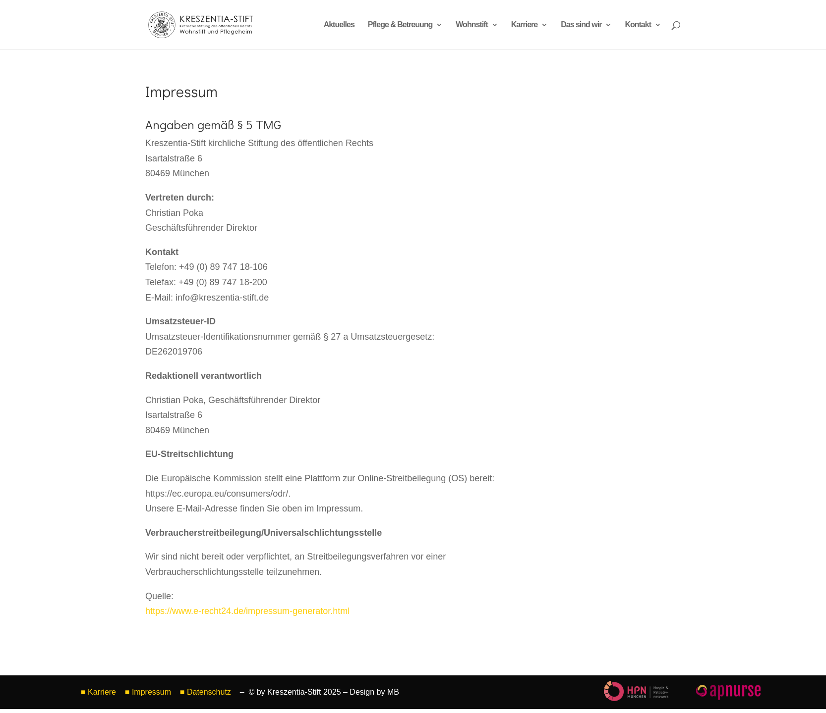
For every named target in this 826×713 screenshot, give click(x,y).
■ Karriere (98, 692)
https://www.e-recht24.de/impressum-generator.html (247, 611)
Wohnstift (471, 25)
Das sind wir (581, 25)
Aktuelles (339, 25)
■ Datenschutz (207, 692)
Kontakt (638, 25)
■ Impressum (148, 692)
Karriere (524, 25)
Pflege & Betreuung (400, 25)
